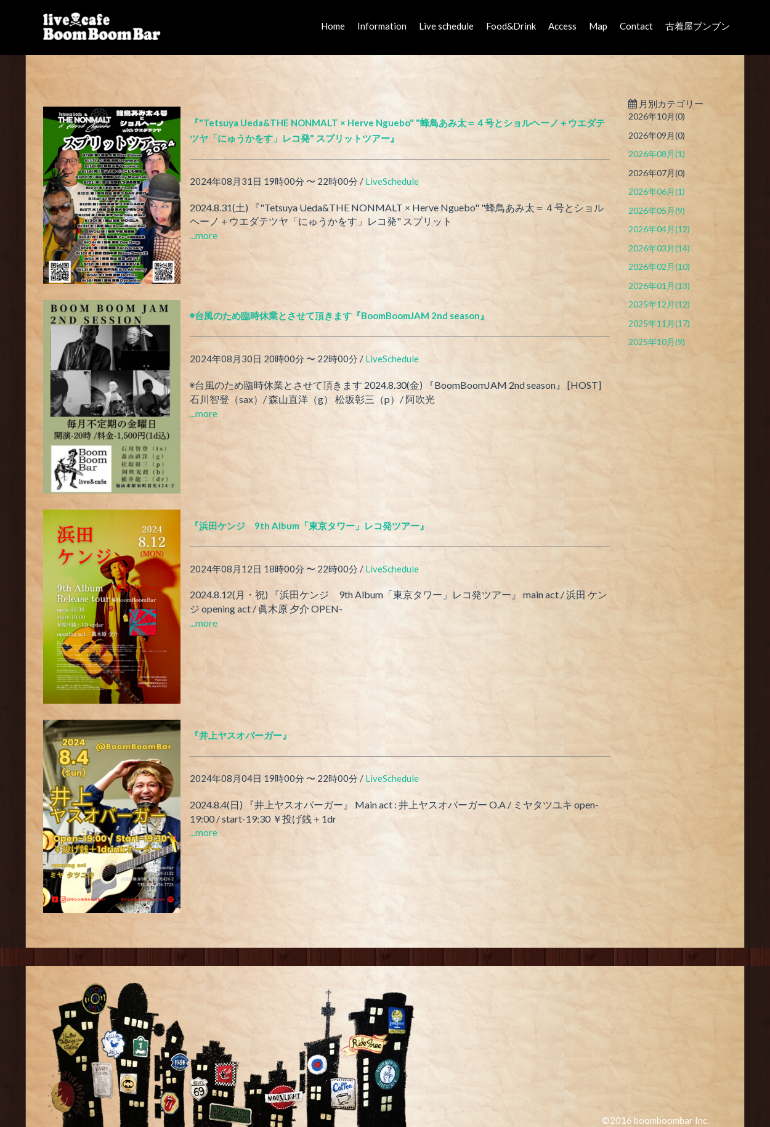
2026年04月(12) (659, 229)
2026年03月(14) (659, 248)
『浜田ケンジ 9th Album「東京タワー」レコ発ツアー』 (309, 525)
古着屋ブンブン (697, 25)
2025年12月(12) (659, 304)
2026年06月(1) (656, 191)
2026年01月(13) (659, 285)
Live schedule (446, 25)
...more (203, 235)
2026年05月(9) (656, 210)
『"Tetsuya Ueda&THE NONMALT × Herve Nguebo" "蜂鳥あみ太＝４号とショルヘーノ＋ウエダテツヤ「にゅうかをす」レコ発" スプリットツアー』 (397, 130)
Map (598, 25)
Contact (636, 25)
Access (562, 25)
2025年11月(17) (659, 323)
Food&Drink (511, 25)
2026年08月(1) (656, 154)
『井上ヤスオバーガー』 (240, 735)
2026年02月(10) (659, 266)
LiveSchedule (392, 181)
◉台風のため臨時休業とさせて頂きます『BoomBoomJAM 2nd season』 (339, 315)
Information (382, 25)
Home (333, 25)
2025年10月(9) (656, 341)
